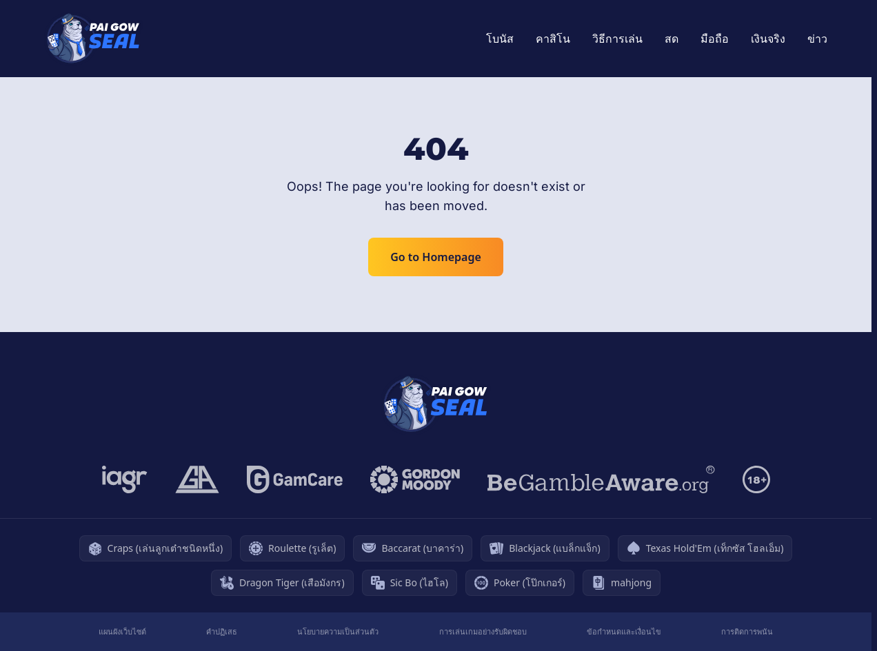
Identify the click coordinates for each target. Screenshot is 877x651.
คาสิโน (553, 38)
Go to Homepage (435, 257)
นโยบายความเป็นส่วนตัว (338, 631)
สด (671, 38)
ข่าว (817, 38)
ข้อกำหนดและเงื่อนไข (624, 631)
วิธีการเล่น (617, 38)
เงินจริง (768, 38)
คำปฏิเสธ (221, 631)
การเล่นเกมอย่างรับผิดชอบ (483, 631)
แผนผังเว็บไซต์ (122, 631)
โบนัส (500, 38)
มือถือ (714, 38)
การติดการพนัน (747, 631)
